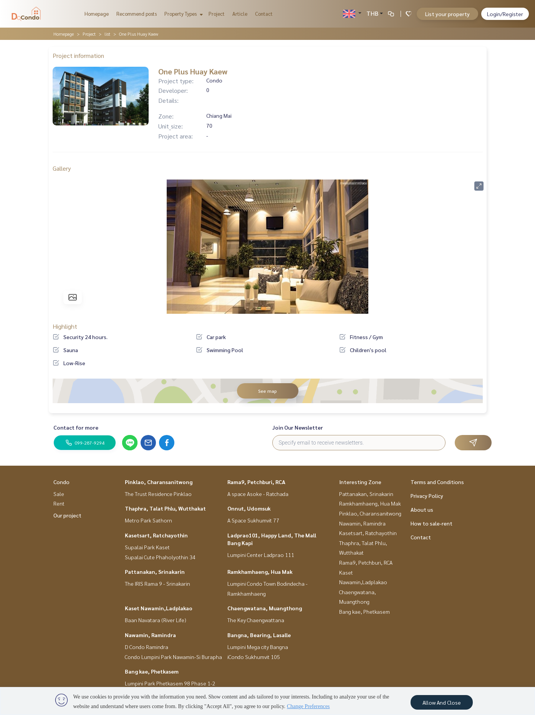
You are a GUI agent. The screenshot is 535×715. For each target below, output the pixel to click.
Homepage (96, 13)
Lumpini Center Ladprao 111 (260, 554)
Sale (58, 493)
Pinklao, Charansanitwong (158, 481)
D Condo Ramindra (146, 646)
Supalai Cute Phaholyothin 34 (160, 557)
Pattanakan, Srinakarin (155, 571)
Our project (67, 515)
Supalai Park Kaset (147, 547)
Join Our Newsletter (297, 427)
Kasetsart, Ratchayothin (156, 535)
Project (217, 13)
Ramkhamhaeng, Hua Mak (260, 571)
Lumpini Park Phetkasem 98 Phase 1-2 (170, 683)
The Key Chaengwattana (255, 619)
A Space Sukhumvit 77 (253, 520)
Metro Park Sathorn (148, 520)
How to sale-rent (431, 523)
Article (239, 13)
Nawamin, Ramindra (150, 634)
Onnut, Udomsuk (249, 508)
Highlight (65, 326)
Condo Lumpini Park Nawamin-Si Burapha (173, 656)
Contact (264, 13)
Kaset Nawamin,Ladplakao (158, 608)
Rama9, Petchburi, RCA (256, 481)
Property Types (182, 13)
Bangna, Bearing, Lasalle (259, 634)
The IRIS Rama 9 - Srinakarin (157, 583)
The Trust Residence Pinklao (158, 493)
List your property (447, 13)
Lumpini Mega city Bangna (257, 646)
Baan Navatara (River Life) (155, 619)
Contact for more (75, 427)
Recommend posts (136, 13)
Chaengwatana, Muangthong (264, 608)
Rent (59, 503)
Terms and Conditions (437, 481)
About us (422, 509)
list (107, 34)
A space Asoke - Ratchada (257, 493)
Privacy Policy (427, 495)
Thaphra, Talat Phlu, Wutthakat (165, 508)
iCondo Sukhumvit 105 (253, 656)
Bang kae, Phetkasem (152, 671)
